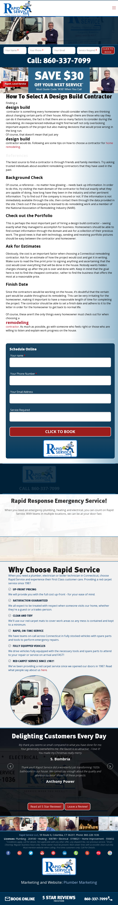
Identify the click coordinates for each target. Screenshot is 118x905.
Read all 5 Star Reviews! (45, 806)
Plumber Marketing (80, 882)
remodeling (18, 322)
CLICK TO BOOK (60, 431)
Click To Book (108, 50)
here (44, 670)
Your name (17, 355)
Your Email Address (21, 392)
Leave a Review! (77, 806)
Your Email (59, 50)
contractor (12, 326)
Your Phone (36, 50)
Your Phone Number (23, 374)
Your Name (12, 50)
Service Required (88, 50)
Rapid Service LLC (28, 834)
